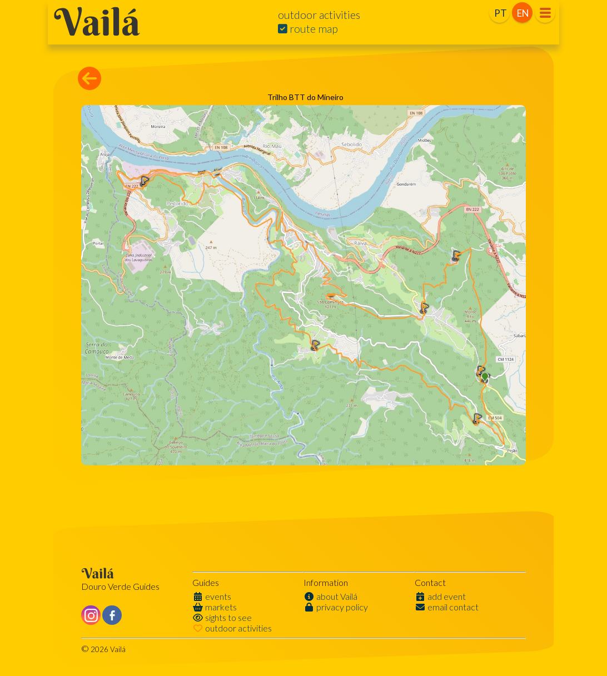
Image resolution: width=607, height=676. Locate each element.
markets (214, 607)
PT (500, 13)
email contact (447, 607)
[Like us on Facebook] (112, 615)
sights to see (222, 617)
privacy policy (336, 607)
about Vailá (330, 596)
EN (523, 13)
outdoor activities (232, 628)
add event (440, 596)
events (211, 596)
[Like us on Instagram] (91, 615)
